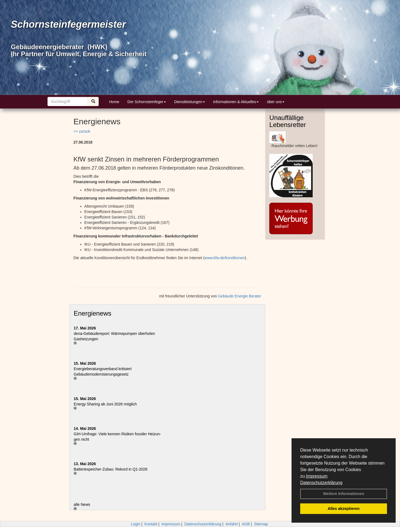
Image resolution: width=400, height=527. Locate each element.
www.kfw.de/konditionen (224, 258)
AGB (246, 524)
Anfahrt (231, 524)
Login (135, 524)
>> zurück (81, 131)
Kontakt (151, 524)
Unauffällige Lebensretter (287, 121)
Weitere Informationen (343, 493)
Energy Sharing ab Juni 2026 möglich (105, 404)
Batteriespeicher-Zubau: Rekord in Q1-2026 (111, 469)
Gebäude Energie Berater (239, 296)
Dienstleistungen (189, 102)
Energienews (92, 313)
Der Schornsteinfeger (146, 102)
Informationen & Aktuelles (236, 102)
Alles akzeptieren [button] (344, 508)
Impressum (316, 476)
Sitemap (261, 524)
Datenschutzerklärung (321, 482)
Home (114, 102)
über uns (275, 102)
